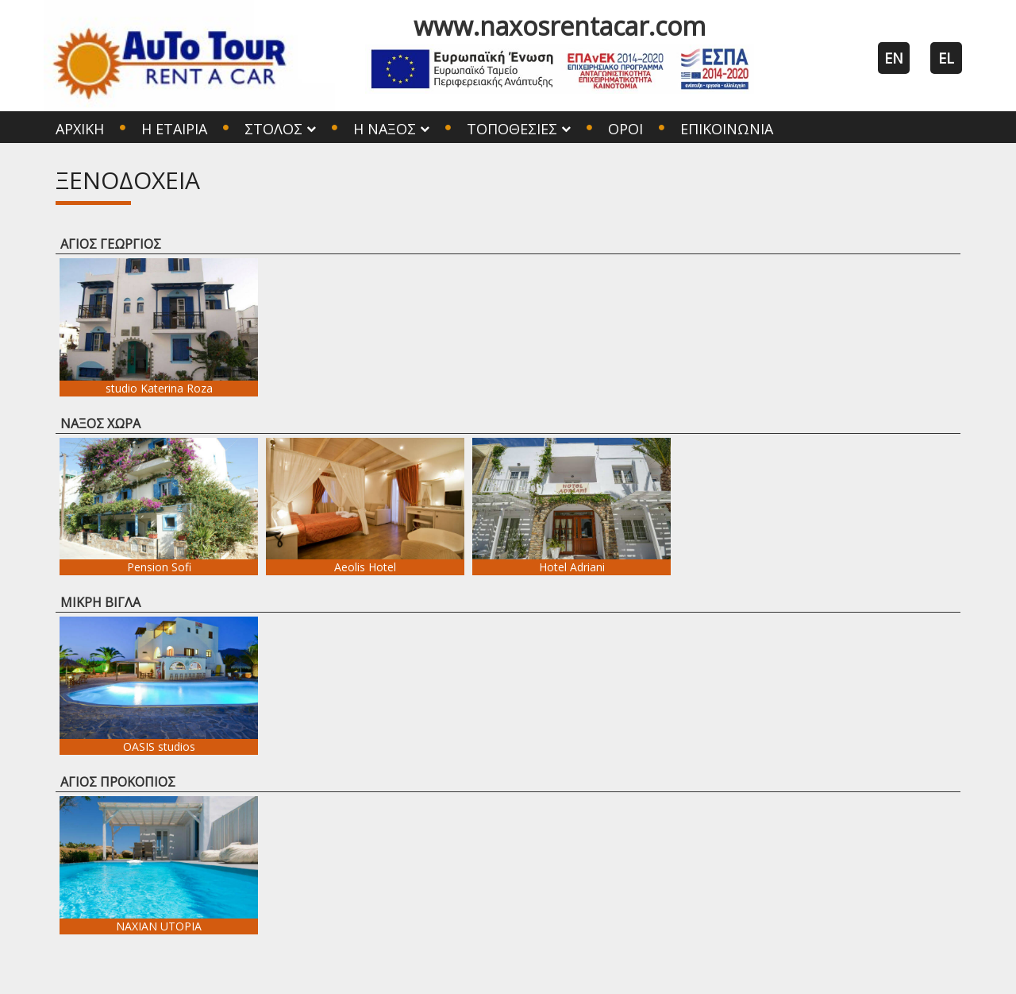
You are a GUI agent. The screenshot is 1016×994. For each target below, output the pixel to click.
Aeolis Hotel (365, 566)
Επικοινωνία (726, 128)
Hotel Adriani (572, 566)
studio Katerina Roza (159, 388)
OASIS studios (159, 746)
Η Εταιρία (174, 128)
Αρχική (80, 128)
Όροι (625, 128)
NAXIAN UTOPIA (159, 926)
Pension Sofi (159, 566)
